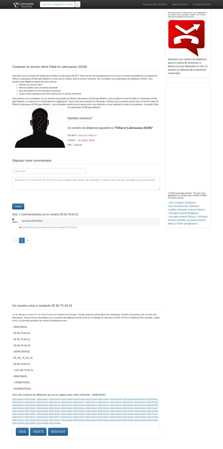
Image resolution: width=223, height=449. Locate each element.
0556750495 (152, 420)
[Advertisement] (86, 33)
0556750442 (91, 408)
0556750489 (79, 420)
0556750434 (140, 405)
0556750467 (103, 414)
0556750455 (103, 411)
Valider (18, 206)
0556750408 (116, 399)
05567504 (58, 431)
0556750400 (18, 399)
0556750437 (30, 408)
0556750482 (140, 417)
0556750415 (54, 402)
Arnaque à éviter (202, 4)
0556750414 (42, 402)
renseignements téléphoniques (39, 314)
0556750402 (42, 399)
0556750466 (91, 414)
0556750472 (18, 417)
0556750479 (103, 417)
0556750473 (30, 417)
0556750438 (42, 408)
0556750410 (140, 399)
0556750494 (140, 420)
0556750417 (79, 402)
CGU (171, 202)
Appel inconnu (180, 4)
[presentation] (38, 196)
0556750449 (30, 411)
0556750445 (128, 408)
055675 (38, 431)
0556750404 (67, 399)
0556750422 (140, 402)
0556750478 (91, 417)
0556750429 (79, 405)
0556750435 (152, 405)
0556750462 (42, 414)
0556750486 (42, 420)
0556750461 (30, 414)
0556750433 (128, 405)
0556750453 (79, 411)
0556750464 (67, 414)
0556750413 (30, 402)
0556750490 (91, 420)
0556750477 (79, 417)
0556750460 (18, 414)
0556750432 (116, 405)
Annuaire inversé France (190, 209)
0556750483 (152, 417)
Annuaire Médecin (87, 135)
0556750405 (79, 399)
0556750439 (54, 408)
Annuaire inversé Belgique (183, 213)
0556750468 (116, 414)
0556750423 (152, 402)
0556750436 (18, 408)
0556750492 (116, 420)
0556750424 (18, 405)
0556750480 (116, 417)
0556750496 (18, 423)
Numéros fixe (181, 206)
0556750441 (79, 408)
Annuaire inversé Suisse (182, 216)
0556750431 (103, 405)
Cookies (179, 202)
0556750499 (54, 423)
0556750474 (42, 417)
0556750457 (128, 411)
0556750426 (42, 405)
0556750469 (128, 414)
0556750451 (54, 411)
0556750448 (18, 411)
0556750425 (30, 405)
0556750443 (103, 408)
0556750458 (140, 411)
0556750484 (18, 420)
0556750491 (103, 420)
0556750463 (54, 414)
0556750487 (54, 420)
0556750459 (152, 411)
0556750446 (140, 408)
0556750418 (91, 402)
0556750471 (152, 414)
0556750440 (67, 408)
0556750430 (91, 405)
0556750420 (116, 402)
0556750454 (91, 411)
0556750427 (54, 405)
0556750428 (67, 405)
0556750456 (116, 411)
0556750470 (140, 414)
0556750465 (79, 414)
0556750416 (67, 402)
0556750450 (42, 411)
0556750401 (30, 399)
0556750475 (54, 417)
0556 (22, 431)
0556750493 (128, 420)
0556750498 (42, 423)
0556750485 (30, 420)
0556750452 (67, 411)
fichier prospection (187, 223)
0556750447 (152, 408)
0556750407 (103, 399)
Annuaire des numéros (155, 4)
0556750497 (30, 423)
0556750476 (67, 417)
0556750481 (128, 417)
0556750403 (54, 399)
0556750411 (152, 399)
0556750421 (128, 402)
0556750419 (103, 402)
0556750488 (67, 420)
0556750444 (116, 408)
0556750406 (91, 399)
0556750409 (128, 399)
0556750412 (18, 402)
